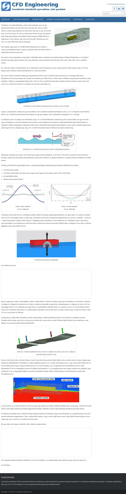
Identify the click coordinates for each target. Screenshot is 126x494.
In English (90, 19)
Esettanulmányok (21, 19)
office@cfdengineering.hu (117, 4)
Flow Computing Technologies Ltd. (22, 492)
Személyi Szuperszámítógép (58, 19)
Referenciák (38, 19)
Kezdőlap (6, 19)
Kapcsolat (77, 19)
